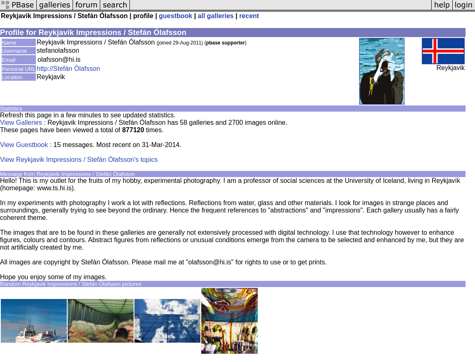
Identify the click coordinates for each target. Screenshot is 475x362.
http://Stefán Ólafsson (68, 68)
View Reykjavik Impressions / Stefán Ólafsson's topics (79, 159)
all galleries (216, 15)
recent (249, 15)
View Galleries (21, 122)
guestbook (175, 15)
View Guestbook (24, 144)
